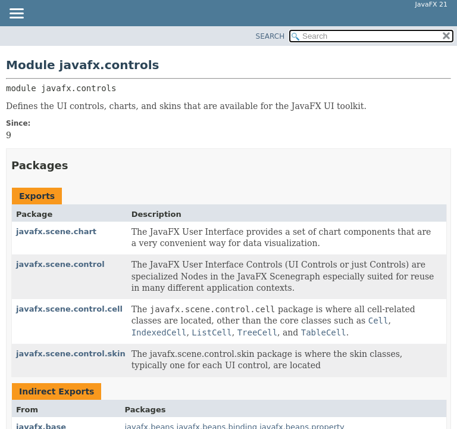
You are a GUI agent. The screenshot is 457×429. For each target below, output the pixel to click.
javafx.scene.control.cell (69, 308)
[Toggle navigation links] (16, 14)
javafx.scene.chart (56, 231)
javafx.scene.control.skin (71, 353)
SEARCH (270, 36)
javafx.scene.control (60, 264)
